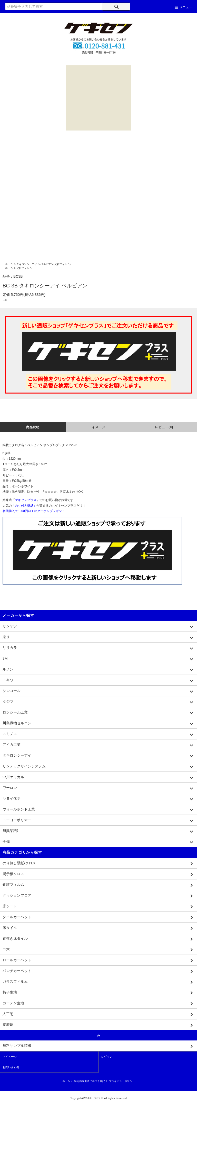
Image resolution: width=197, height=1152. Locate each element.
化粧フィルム (24, 268)
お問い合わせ (11, 1067)
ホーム (9, 264)
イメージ (98, 427)
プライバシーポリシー (122, 1081)
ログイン (106, 1056)
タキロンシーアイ (26, 264)
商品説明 (33, 427)
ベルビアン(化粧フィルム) (56, 264)
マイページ (10, 1056)
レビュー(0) (164, 427)
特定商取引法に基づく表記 (89, 1081)
